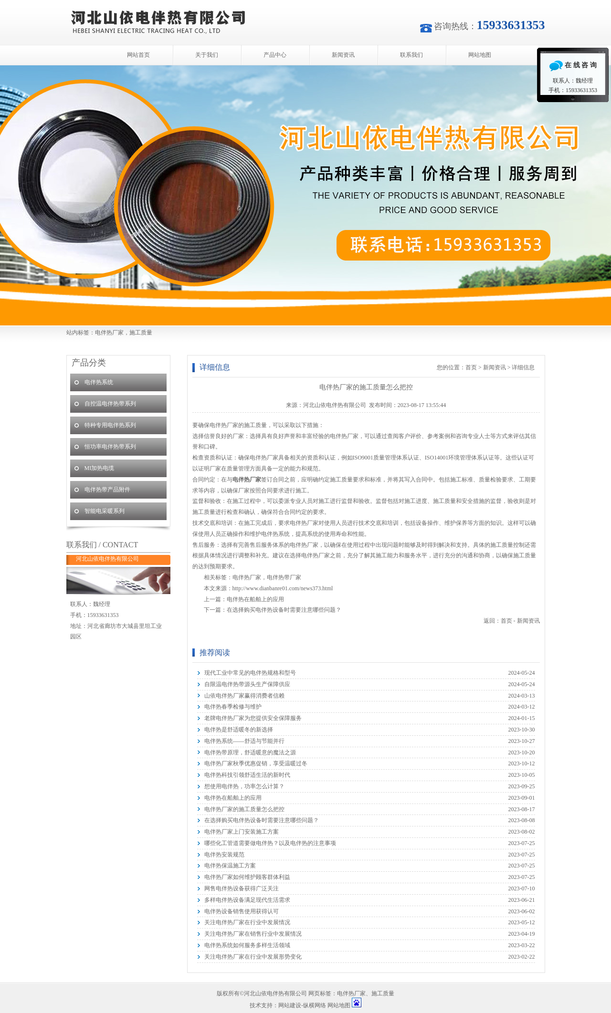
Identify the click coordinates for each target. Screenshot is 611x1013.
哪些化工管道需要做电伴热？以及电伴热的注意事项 (270, 843)
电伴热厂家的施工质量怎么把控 (244, 809)
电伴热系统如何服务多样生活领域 (247, 945)
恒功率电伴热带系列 (110, 446)
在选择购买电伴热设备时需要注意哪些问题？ (284, 609)
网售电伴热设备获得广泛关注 (241, 888)
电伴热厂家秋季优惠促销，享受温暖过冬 (255, 763)
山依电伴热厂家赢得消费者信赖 (244, 695)
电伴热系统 (98, 382)
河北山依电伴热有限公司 (305, 195)
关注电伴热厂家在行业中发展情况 (247, 922)
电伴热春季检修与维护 (233, 706)
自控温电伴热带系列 (110, 403)
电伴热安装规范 (224, 854)
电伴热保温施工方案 (230, 865)
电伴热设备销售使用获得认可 (241, 911)
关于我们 (206, 55)
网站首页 (138, 55)
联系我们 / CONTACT (102, 545)
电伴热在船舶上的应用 (255, 599)
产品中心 (274, 55)
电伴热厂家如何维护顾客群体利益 (247, 877)
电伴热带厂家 (284, 577)
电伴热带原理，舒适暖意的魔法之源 (250, 752)
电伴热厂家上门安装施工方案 (241, 831)
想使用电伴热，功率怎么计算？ (244, 786)
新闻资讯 (343, 55)
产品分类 (89, 362)
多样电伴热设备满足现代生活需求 (247, 900)
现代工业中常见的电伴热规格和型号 (250, 672)
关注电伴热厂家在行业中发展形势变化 (253, 956)
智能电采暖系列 (104, 511)
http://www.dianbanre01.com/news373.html (282, 588)
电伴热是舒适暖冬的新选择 (238, 729)
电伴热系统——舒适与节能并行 (244, 741)
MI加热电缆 (99, 468)
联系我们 (411, 55)
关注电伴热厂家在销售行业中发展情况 (253, 933)
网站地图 (479, 55)
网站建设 (289, 1005)
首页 (471, 367)
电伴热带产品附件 (107, 489)
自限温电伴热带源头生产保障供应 (247, 684)
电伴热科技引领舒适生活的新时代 (247, 775)
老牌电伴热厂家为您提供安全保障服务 (253, 718)
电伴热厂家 (246, 577)
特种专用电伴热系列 (110, 425)
